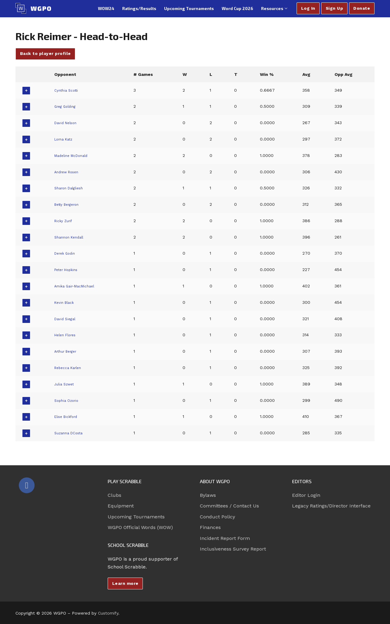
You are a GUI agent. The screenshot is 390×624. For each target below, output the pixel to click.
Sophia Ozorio (68, 400)
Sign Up (334, 8)
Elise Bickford (67, 416)
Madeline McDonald (74, 155)
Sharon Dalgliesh (71, 187)
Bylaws (208, 495)
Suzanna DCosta (70, 432)
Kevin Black (65, 302)
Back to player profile (45, 53)
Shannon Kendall (71, 237)
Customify (108, 613)
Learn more (125, 583)
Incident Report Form (225, 538)
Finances (210, 527)
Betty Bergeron (69, 204)
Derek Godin (66, 253)
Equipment (121, 506)
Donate (361, 8)
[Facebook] (27, 485)
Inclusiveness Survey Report (233, 549)
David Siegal (65, 318)
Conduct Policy (217, 517)
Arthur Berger (67, 351)
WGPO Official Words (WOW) (140, 527)
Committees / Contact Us (229, 506)
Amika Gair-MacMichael (78, 285)
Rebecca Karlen (69, 367)
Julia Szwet (65, 384)
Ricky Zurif (64, 220)
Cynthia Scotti (67, 90)
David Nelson (67, 122)
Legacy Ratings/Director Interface (331, 506)
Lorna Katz (65, 139)
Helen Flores (66, 334)
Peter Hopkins (68, 269)
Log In (308, 8)
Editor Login (306, 495)
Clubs (114, 495)
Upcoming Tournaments (136, 517)
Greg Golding (66, 106)
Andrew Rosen (68, 171)
